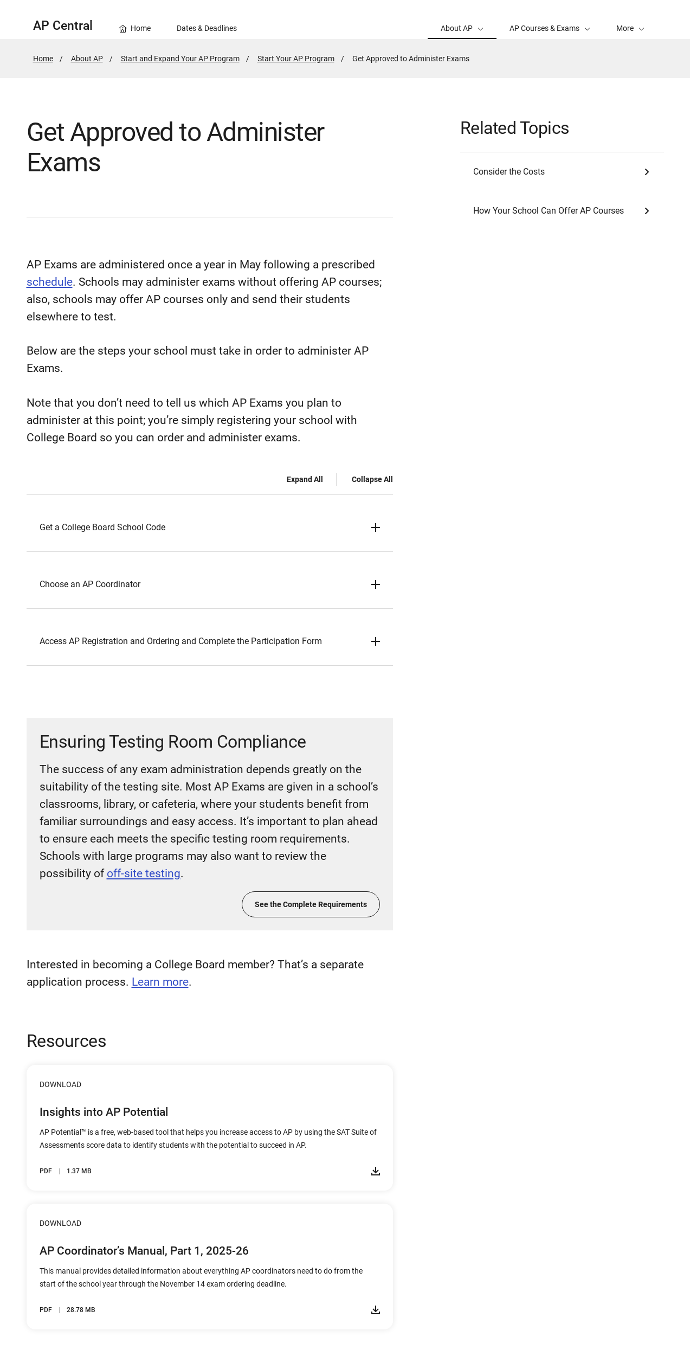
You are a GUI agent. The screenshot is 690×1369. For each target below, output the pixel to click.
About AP (87, 58)
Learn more (160, 981)
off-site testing (143, 873)
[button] (630, 19)
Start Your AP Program (295, 58)
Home (43, 58)
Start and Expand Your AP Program (180, 58)
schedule (50, 281)
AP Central (63, 25)
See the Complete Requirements (311, 904)
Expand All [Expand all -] (305, 479)
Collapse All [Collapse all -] (372, 479)
